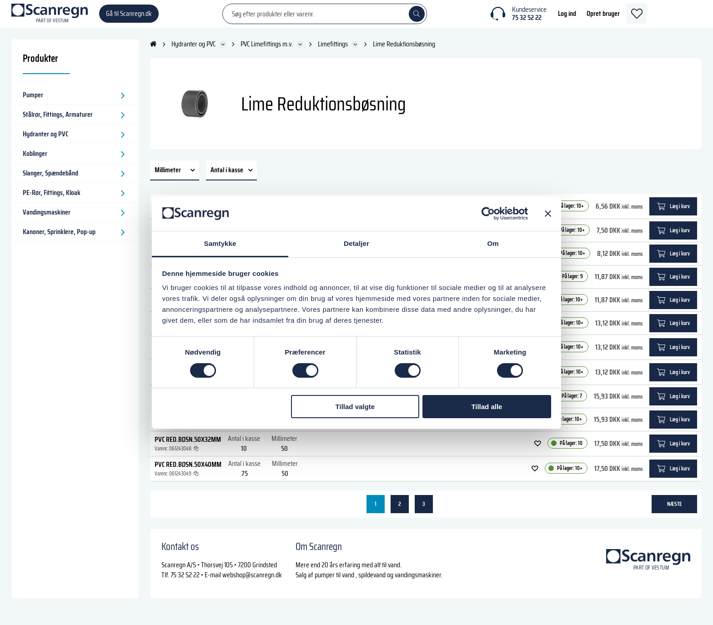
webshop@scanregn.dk (252, 583)
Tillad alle (486, 406)
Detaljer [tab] (356, 243)
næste (674, 512)
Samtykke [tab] (220, 243)
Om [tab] (492, 243)
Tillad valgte (355, 406)
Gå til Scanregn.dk (129, 18)
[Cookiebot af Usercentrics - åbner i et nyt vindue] (488, 213)
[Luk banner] (548, 213)
